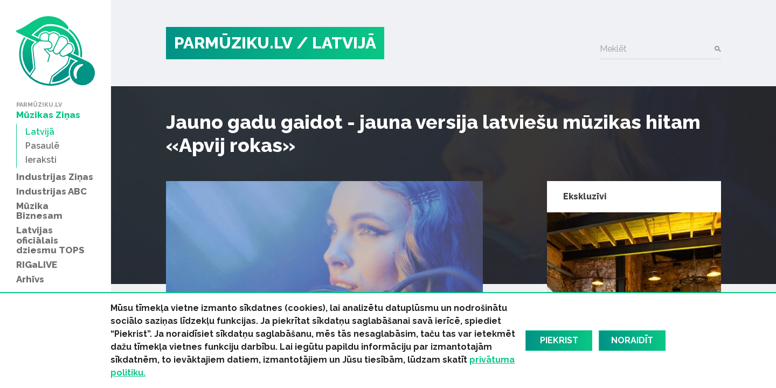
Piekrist (559, 340)
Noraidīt (632, 340)
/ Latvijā (336, 42)
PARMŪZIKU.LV (233, 42)
